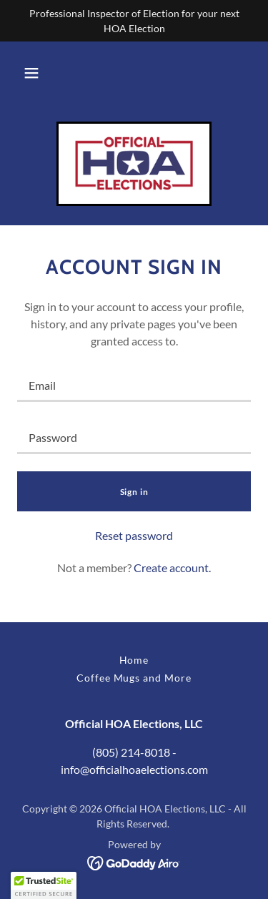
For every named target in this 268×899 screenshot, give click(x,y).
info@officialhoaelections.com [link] (134, 769)
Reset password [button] (134, 535)
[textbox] (134, 384)
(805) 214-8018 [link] (131, 752)
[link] (134, 163)
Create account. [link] (172, 567)
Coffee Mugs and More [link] (134, 678)
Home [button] (134, 660)
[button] (31, 73)
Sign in (134, 491)
